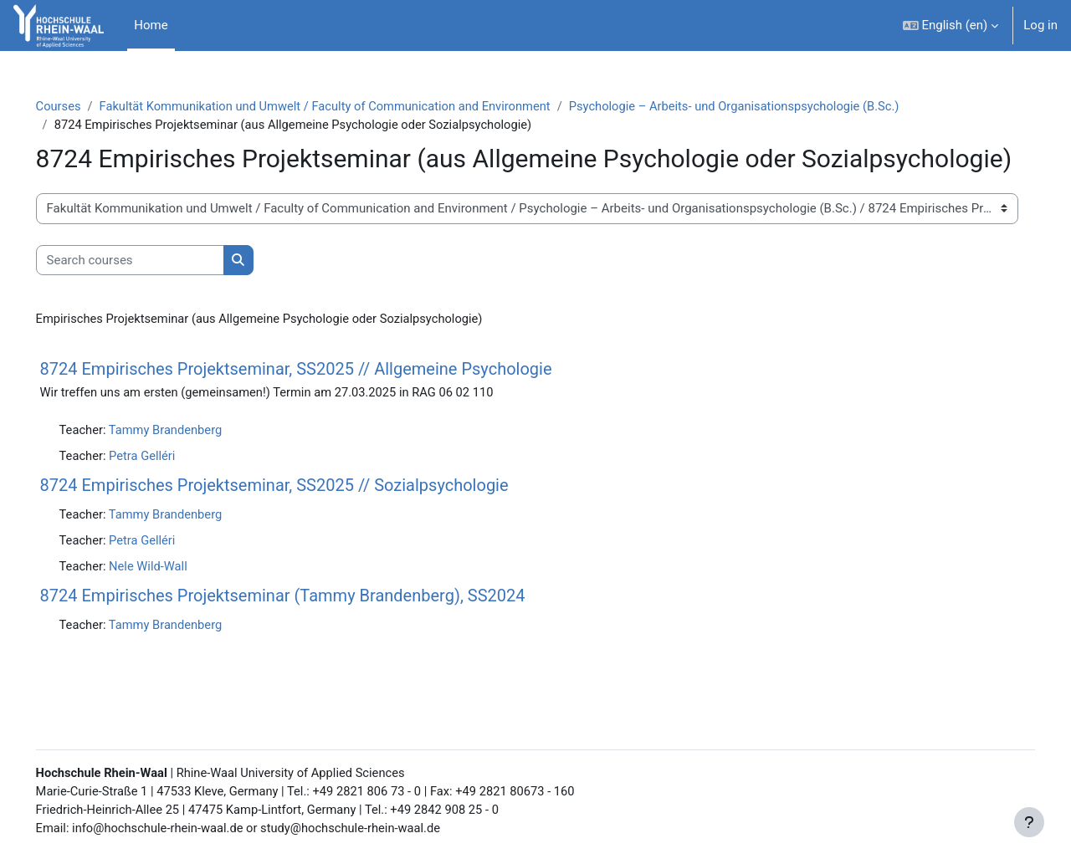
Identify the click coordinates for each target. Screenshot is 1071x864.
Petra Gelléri (168, 488)
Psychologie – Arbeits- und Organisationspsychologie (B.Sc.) (773, 106)
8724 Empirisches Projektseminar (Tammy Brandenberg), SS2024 (306, 630)
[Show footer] (1029, 822)
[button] (951, 25)
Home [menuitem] (150, 25)
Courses (82, 106)
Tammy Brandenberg (191, 461)
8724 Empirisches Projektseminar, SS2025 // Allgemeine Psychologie (320, 401)
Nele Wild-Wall (174, 599)
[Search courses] (153, 291)
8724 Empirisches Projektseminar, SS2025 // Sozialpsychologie (298, 518)
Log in (1040, 25)
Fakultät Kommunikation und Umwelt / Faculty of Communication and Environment (354, 106)
